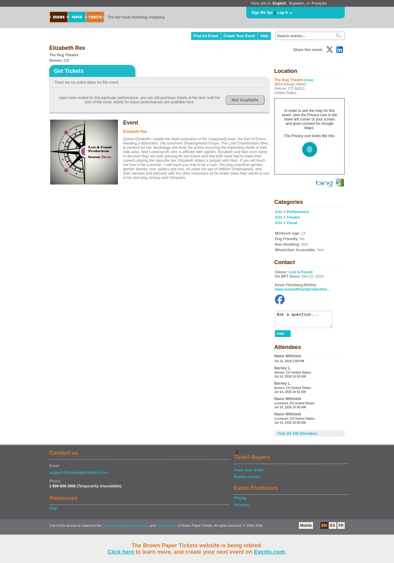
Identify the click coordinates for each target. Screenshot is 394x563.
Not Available (245, 99)
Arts (278, 212)
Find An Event (206, 36)
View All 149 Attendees (297, 436)
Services (241, 508)
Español (296, 3)
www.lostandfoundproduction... (302, 289)
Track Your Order (249, 473)
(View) (308, 80)
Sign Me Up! (262, 12)
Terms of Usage (113, 528)
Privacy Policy (137, 528)
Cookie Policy (166, 528)
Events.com (269, 552)
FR (341, 528)
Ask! (280, 336)
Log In (282, 12)
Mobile (306, 528)
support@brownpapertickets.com (78, 475)
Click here (120, 552)
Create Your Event (239, 36)
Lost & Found (300, 272)
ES (332, 528)
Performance (298, 212)
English (279, 3)
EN (324, 528)
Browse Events (247, 480)
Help (264, 36)
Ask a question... (307, 321)
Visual (292, 223)
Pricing (240, 501)
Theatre (293, 217)
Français (319, 3)
